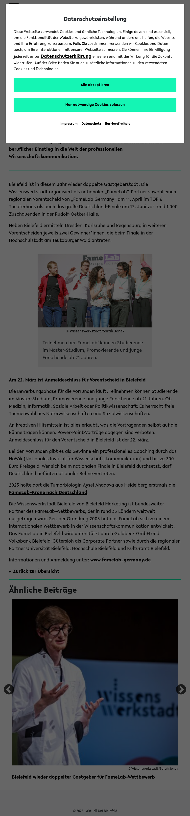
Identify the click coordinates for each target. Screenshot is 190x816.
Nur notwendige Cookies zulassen (95, 105)
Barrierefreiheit (117, 124)
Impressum (68, 124)
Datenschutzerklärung (66, 56)
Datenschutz (91, 124)
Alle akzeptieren (95, 85)
